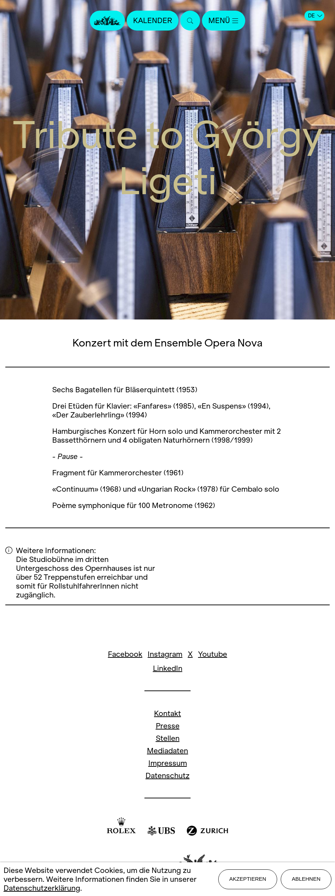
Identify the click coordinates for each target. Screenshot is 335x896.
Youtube (212, 654)
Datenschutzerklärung (42, 888)
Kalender (152, 20)
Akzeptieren (247, 879)
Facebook (125, 654)
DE (315, 15)
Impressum (167, 763)
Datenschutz (167, 775)
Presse (168, 726)
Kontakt (167, 713)
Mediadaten (167, 751)
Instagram (165, 654)
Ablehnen (306, 879)
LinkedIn (167, 668)
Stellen (168, 738)
